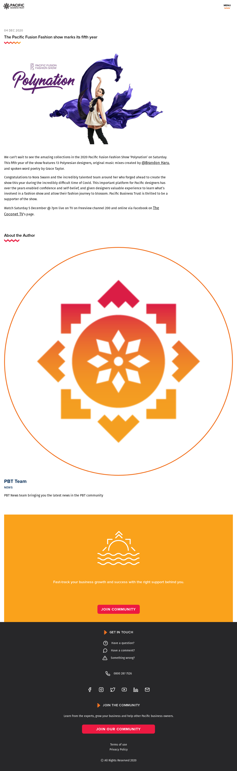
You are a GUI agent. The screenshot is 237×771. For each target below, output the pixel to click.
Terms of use (118, 744)
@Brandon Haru (155, 162)
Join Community (118, 609)
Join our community (118, 729)
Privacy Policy (119, 749)
